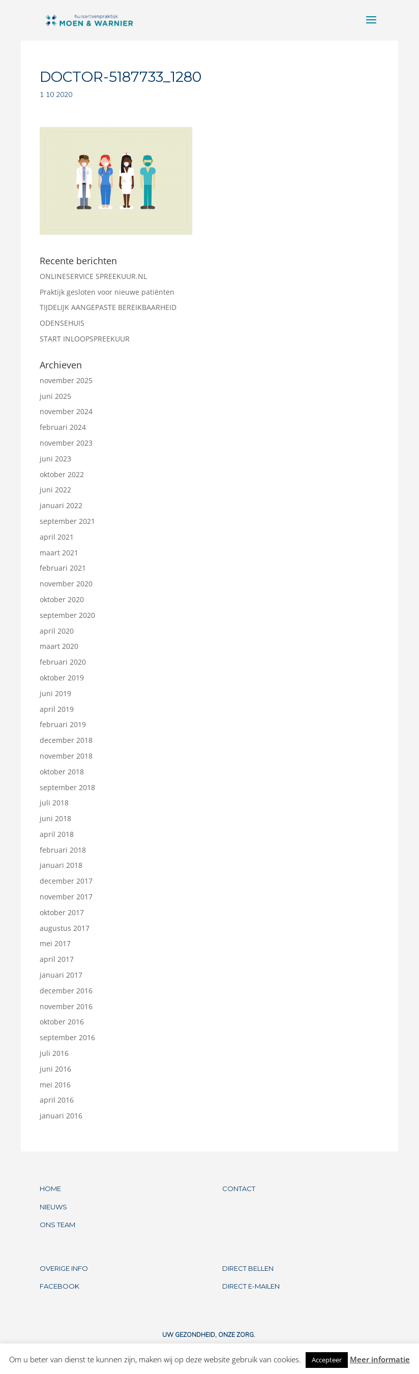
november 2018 (66, 756)
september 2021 (67, 521)
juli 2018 (54, 802)
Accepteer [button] (327, 1359)
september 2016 (67, 1037)
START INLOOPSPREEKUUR (85, 339)
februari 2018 (63, 850)
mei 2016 (55, 1084)
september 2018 (67, 787)
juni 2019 (55, 693)
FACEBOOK (59, 1286)
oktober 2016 (62, 1021)
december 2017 (66, 881)
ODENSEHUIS (62, 323)
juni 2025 (55, 396)
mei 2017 (55, 943)
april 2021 (57, 537)
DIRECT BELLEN (248, 1268)
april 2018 (57, 834)
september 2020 (67, 615)
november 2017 (66, 896)
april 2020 (57, 631)
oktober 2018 (62, 771)
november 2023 (66, 443)
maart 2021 (59, 552)
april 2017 (57, 959)
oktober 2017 (62, 912)
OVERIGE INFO (64, 1268)
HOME (50, 1188)
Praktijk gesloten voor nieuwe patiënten (107, 292)
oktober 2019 (62, 677)
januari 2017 (61, 975)
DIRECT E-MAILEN (251, 1286)
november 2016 (66, 1006)
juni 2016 (55, 1069)
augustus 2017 (64, 928)
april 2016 (57, 1100)
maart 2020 (59, 646)
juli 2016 (54, 1053)
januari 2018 (61, 865)
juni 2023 (55, 458)
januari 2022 (61, 505)
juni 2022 (55, 489)
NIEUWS (53, 1207)
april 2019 (57, 709)
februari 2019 (63, 724)
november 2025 (66, 380)
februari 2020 (63, 662)
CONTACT (238, 1188)
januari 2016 (61, 1115)
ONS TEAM (57, 1225)
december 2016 (66, 990)
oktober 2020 (62, 599)
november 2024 (66, 411)
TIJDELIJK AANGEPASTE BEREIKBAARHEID (108, 307)
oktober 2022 (62, 474)
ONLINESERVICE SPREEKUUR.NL (93, 276)
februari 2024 (63, 427)
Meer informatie (380, 1359)
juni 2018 (55, 818)
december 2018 (66, 740)
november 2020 (66, 583)
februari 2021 (63, 568)
